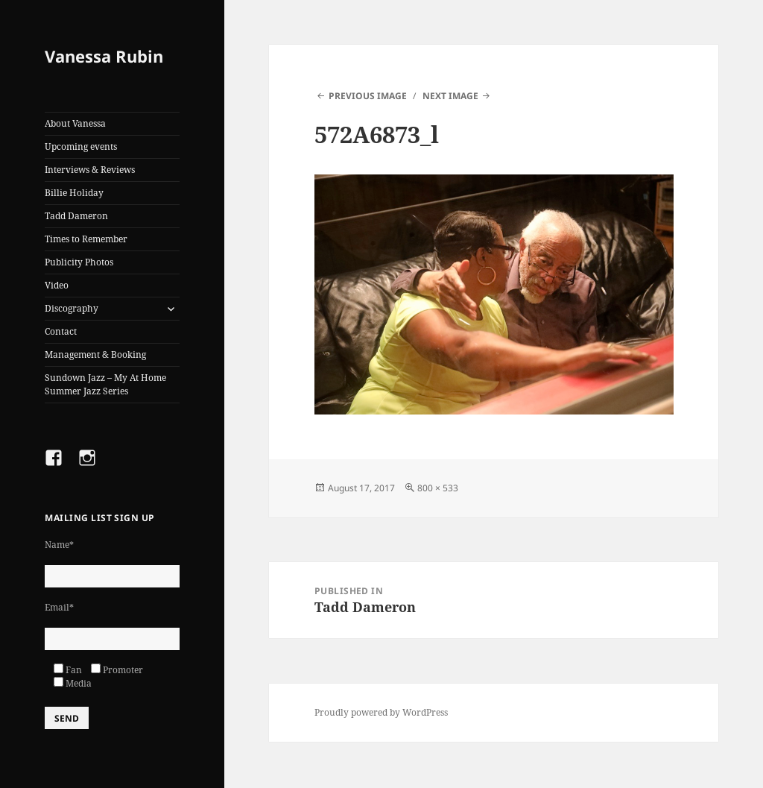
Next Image (450, 95)
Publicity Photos (79, 262)
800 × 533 (437, 488)
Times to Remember (86, 239)
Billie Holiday (74, 192)
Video (57, 285)
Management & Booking (95, 354)
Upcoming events (81, 146)
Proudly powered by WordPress (381, 712)
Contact (61, 331)
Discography (71, 308)
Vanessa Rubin (104, 56)
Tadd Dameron (76, 215)
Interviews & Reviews (90, 169)
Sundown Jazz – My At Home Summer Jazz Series (105, 384)
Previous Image (368, 95)
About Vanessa (75, 123)
